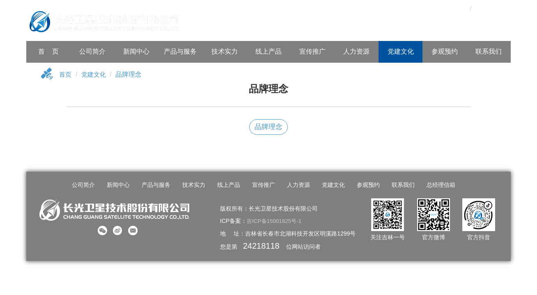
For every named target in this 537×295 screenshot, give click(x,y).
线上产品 (268, 51)
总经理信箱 (436, 185)
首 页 (48, 51)
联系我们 (488, 51)
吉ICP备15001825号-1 (275, 221)
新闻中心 (136, 51)
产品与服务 (180, 51)
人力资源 (356, 51)
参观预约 (444, 51)
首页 (65, 74)
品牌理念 (268, 127)
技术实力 (224, 51)
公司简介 (92, 51)
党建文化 (401, 51)
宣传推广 (312, 51)
